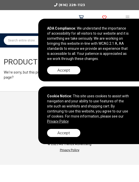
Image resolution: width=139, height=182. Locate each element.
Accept (63, 70)
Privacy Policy (69, 150)
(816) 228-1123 (72, 5)
